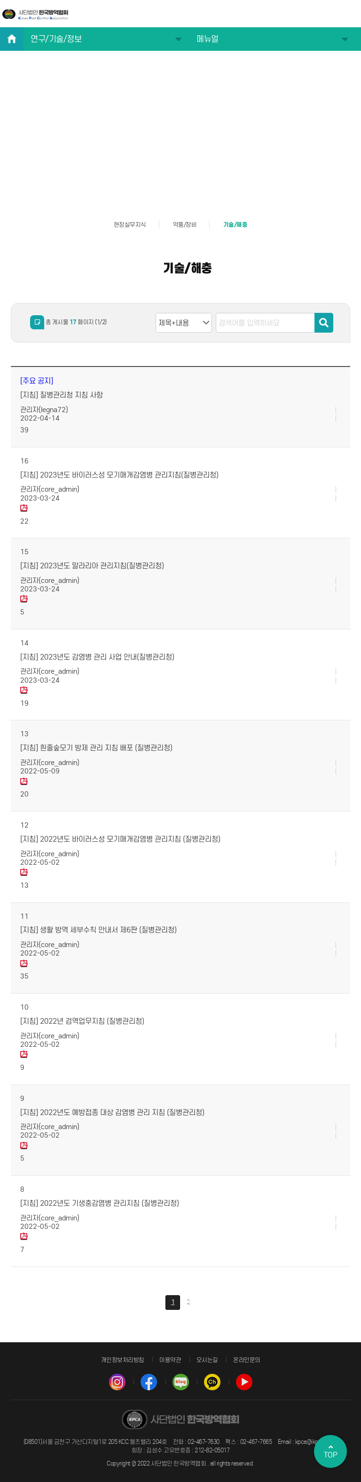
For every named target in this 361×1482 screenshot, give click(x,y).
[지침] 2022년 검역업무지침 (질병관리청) (82, 1021)
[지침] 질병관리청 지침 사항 (61, 394)
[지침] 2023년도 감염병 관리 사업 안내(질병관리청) (97, 657)
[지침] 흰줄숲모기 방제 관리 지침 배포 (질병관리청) (96, 747)
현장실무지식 (130, 224)
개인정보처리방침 (122, 1359)
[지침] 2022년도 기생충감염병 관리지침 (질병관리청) (99, 1203)
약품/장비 (185, 224)
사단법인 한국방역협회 (35, 14)
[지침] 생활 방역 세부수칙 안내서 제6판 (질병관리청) (98, 929)
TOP (330, 1451)
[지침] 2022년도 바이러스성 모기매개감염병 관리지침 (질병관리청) (120, 839)
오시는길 (207, 1359)
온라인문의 (246, 1359)
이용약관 (170, 1359)
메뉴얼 (207, 39)
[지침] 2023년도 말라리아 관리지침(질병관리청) (92, 565)
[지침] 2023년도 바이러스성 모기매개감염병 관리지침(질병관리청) (119, 474)
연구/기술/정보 (56, 39)
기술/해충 (235, 225)
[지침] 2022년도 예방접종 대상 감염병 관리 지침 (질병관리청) (112, 1112)
